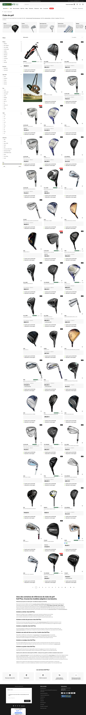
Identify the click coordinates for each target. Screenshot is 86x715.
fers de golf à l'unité (45, 634)
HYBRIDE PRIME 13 (26, 251)
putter (41, 648)
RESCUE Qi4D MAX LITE (68, 508)
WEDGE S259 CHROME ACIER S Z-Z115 (70, 316)
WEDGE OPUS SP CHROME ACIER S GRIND (71, 445)
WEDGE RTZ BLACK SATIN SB (49, 252)
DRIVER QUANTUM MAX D (48, 316)
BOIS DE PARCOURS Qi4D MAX (49, 283)
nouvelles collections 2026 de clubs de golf (41, 603)
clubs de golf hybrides (20, 629)
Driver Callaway (52, 655)
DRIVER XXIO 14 (25, 349)
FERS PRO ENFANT (67, 541)
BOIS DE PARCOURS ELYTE (48, 189)
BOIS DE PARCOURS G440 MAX (69, 252)
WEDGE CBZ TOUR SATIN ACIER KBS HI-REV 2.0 (72, 95)
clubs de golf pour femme (45, 606)
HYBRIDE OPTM (46, 349)
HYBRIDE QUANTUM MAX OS (28, 283)
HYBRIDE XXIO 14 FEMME (48, 94)
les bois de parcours (43, 622)
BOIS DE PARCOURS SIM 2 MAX (49, 574)
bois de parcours (36, 18)
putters (57, 18)
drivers (30, 614)
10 (65, 587)
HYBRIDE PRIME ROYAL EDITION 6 (70, 220)
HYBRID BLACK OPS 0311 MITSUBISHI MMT (51, 414)
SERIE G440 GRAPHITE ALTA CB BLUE (29, 381)
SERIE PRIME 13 (25, 541)
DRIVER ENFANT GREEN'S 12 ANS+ (49, 508)
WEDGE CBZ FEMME (26, 157)
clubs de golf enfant (52, 609)
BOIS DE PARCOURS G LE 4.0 (49, 126)
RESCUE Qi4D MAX (67, 157)
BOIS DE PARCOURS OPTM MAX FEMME (70, 380)
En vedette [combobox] (74, 37)
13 (70, 587)
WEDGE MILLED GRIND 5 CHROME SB (70, 477)
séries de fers (48, 18)
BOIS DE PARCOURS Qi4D (48, 445)
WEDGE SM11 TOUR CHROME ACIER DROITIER (30, 220)
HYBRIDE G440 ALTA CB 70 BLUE (49, 477)
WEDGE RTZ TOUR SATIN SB (28, 126)
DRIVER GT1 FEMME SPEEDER (49, 541)
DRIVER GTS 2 (66, 574)
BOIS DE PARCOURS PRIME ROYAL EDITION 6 (71, 349)
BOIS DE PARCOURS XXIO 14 (69, 414)
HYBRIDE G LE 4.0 (47, 157)
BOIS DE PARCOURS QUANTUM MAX (70, 62)
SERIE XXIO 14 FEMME (26, 477)
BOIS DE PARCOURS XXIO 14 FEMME (29, 414)
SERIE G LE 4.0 (46, 380)
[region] (12, 52)
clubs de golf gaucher (25, 655)
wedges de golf (57, 643)
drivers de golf (29, 18)
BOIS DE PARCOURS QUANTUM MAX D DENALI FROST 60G (53, 63)
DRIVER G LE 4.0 (67, 283)
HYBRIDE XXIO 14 (67, 126)
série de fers (36, 634)
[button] (82, 4)
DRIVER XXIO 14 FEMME (48, 220)
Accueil (5, 11)
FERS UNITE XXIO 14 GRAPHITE (28, 574)
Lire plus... (5, 19)
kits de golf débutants (63, 609)
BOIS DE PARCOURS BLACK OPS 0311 (29, 508)
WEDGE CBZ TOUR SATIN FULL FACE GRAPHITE (31, 445)
